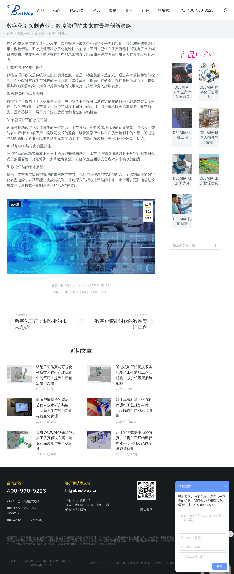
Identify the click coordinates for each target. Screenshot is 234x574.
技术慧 (15, 204)
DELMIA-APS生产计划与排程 (182, 92)
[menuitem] (41, 10)
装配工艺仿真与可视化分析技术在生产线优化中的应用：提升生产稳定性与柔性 (54, 375)
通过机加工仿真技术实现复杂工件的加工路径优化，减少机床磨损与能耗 (134, 375)
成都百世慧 (95, 563)
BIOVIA (169, 563)
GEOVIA (158, 563)
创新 (67, 292)
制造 (75, 292)
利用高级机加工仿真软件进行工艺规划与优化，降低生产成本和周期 (134, 407)
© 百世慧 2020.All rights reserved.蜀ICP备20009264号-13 (41, 562)
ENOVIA (133, 563)
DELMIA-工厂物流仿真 (209, 180)
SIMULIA (120, 563)
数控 (95, 292)
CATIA (108, 563)
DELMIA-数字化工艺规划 (209, 92)
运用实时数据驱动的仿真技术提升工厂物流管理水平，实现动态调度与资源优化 (134, 440)
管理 (104, 292)
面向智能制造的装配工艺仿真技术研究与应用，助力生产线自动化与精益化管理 (54, 407)
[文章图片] (19, 374)
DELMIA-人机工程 (182, 135)
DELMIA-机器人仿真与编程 (209, 137)
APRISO (145, 563)
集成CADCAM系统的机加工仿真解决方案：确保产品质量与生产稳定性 (55, 440)
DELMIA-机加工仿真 (182, 180)
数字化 (85, 292)
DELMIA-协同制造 (182, 221)
